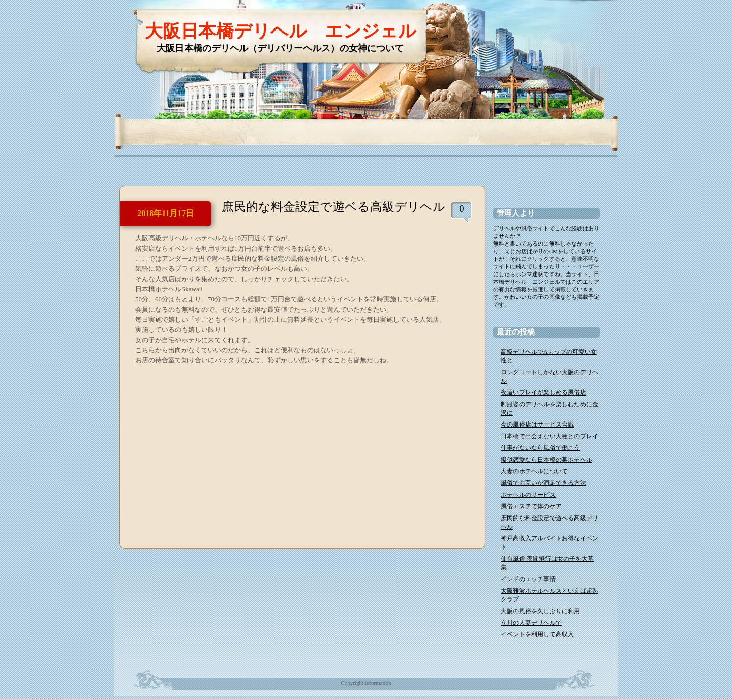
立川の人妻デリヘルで (531, 622)
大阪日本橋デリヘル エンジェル (280, 31)
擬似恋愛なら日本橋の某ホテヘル (546, 459)
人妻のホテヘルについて (534, 471)
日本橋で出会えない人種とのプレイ (549, 436)
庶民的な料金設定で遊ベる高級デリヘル (333, 207)
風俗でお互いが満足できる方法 (543, 483)
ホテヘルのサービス (528, 494)
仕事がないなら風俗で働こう (540, 447)
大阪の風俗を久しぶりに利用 (540, 611)
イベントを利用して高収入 (537, 634)
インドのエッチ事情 (528, 579)
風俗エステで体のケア (531, 506)
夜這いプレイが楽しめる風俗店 (543, 392)
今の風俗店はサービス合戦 (537, 424)
